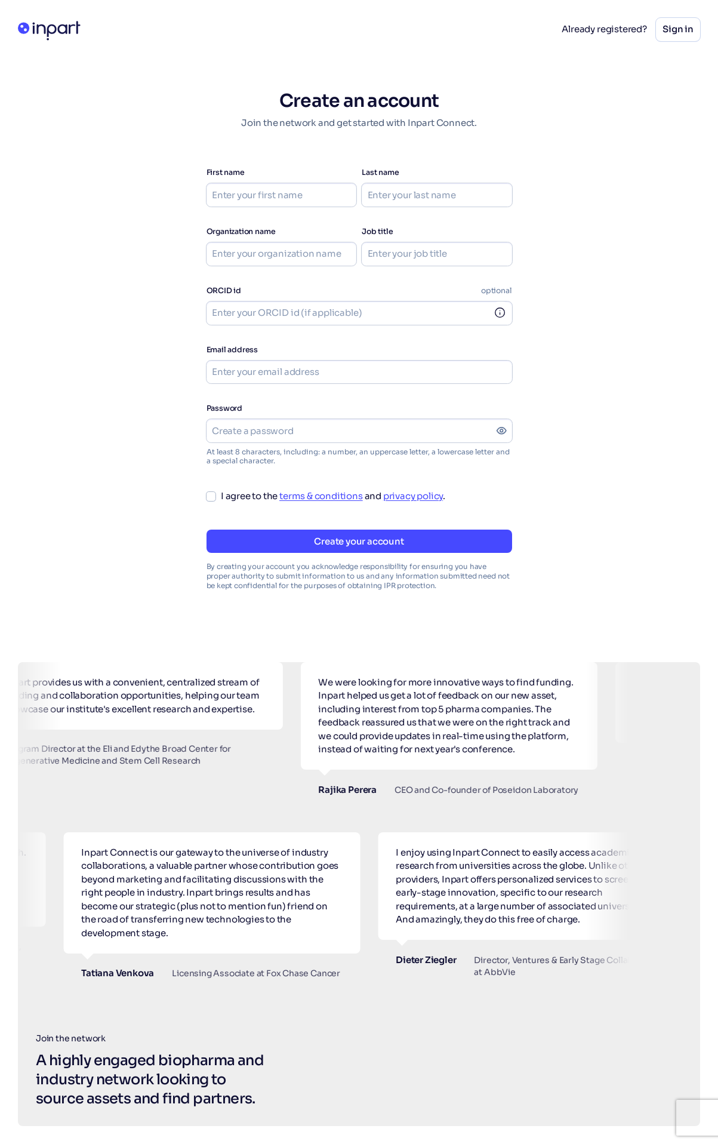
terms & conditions (321, 496)
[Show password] (501, 430)
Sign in (678, 29)
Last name (380, 172)
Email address (232, 350)
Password (225, 408)
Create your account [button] (358, 541)
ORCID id (224, 291)
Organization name (241, 231)
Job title (377, 231)
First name (226, 172)
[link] (501, 313)
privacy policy (413, 496)
